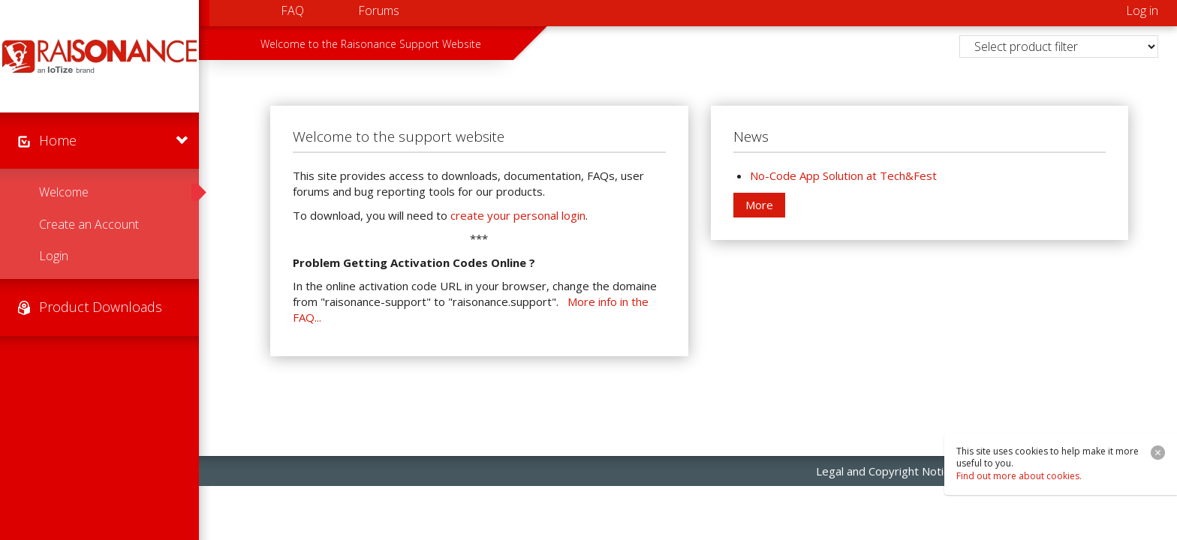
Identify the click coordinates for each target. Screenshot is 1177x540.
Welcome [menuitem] (64, 192)
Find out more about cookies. (1019, 476)
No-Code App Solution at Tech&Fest (843, 175)
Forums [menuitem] (378, 10)
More (759, 204)
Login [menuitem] (53, 256)
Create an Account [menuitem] (89, 224)
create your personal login (517, 215)
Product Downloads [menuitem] (100, 307)
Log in (1142, 10)
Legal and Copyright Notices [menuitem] (889, 471)
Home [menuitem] (58, 140)
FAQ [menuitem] (292, 10)
